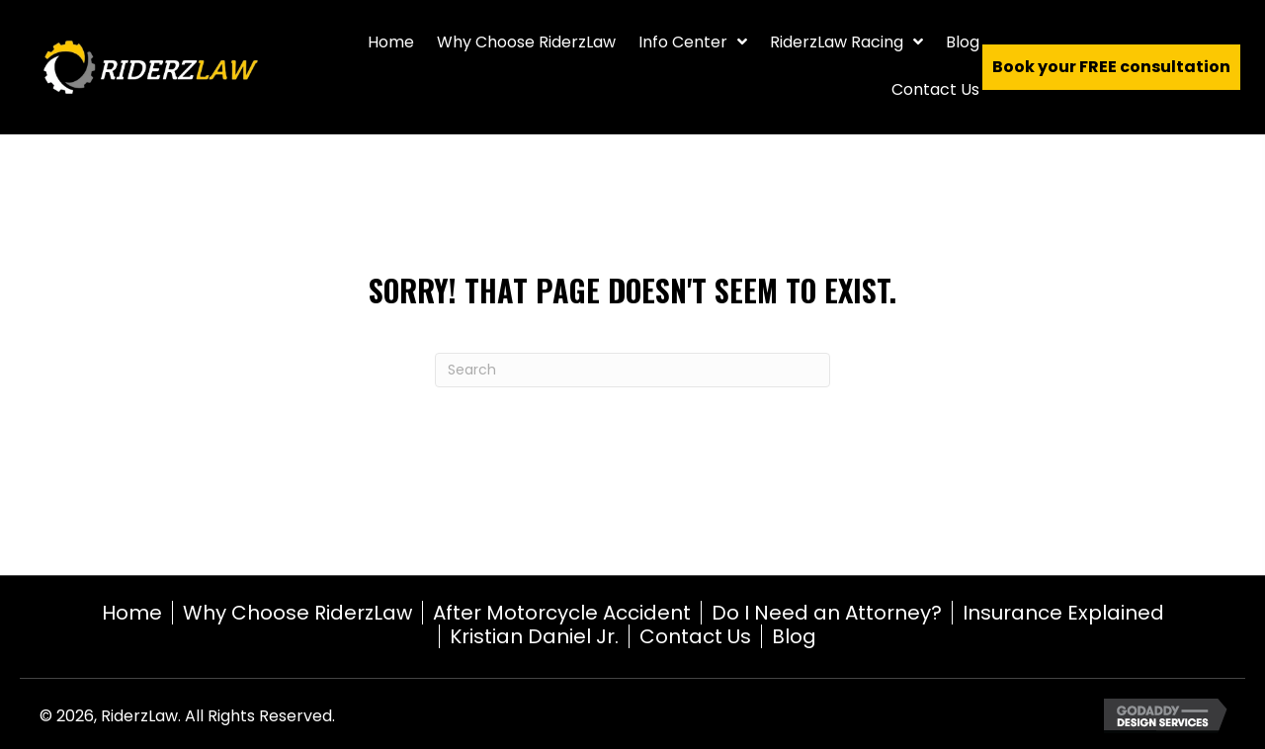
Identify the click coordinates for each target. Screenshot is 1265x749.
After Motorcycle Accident (562, 612)
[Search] (632, 370)
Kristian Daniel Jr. (534, 636)
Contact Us (695, 636)
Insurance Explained (1063, 612)
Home (132, 612)
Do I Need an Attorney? (827, 612)
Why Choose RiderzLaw (297, 612)
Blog (794, 636)
